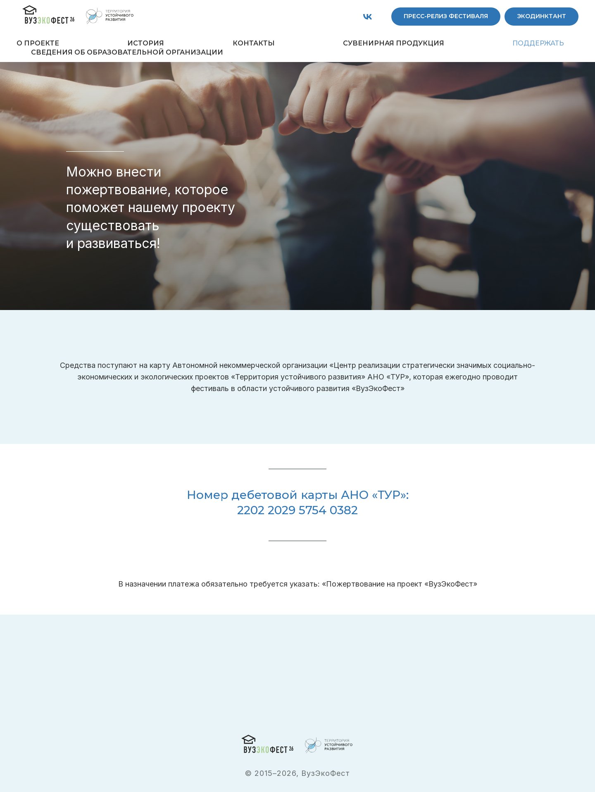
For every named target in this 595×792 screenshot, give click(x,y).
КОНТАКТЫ (254, 43)
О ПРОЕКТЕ (38, 43)
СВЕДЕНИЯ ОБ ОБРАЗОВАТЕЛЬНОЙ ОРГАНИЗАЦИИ (127, 52)
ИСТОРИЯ (145, 43)
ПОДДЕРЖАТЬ (538, 43)
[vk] (367, 17)
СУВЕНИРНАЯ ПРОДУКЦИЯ (393, 43)
